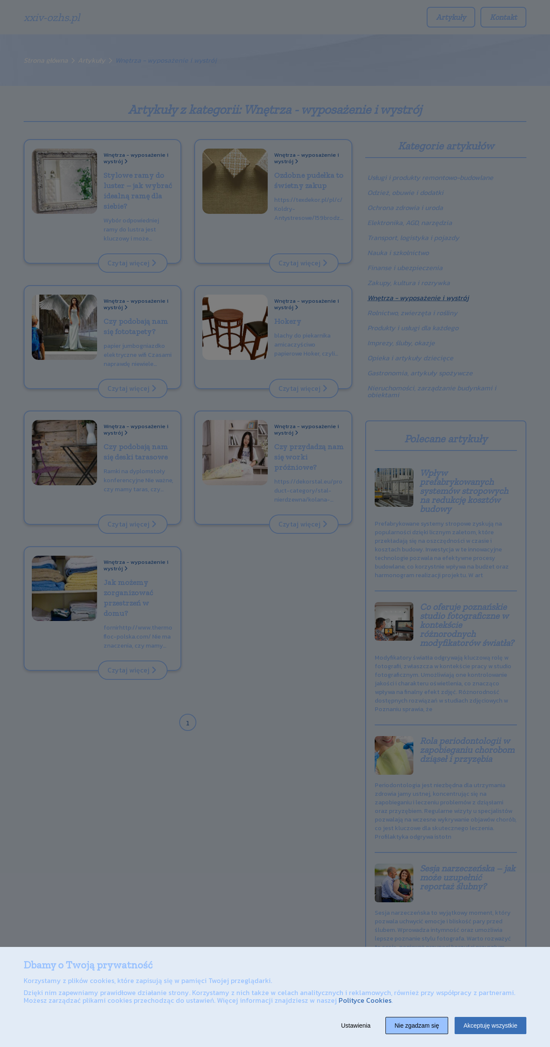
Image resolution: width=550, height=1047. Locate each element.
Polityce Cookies (365, 1000)
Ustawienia (355, 1025)
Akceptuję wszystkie (490, 1025)
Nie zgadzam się (416, 1025)
